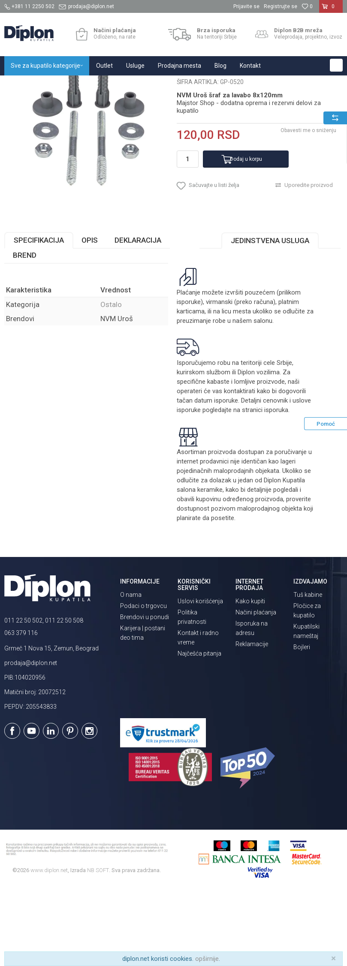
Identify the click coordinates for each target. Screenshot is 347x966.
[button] (336, 65)
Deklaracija (138, 315)
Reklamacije (251, 719)
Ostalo (148, 84)
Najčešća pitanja (199, 728)
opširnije (207, 959)
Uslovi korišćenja (200, 676)
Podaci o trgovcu (143, 680)
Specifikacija (39, 315)
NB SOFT (98, 945)
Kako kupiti (250, 676)
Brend (24, 330)
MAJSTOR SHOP (113, 84)
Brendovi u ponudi (144, 692)
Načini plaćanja (255, 687)
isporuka (276, 485)
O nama (131, 669)
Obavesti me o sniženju (308, 206)
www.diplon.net (49, 945)
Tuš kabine (307, 669)
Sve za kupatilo (67, 84)
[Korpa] (331, 10)
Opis (89, 315)
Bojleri (301, 722)
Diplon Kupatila (23, 84)
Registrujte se (280, 6)
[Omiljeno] (307, 6)
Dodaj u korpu (246, 234)
